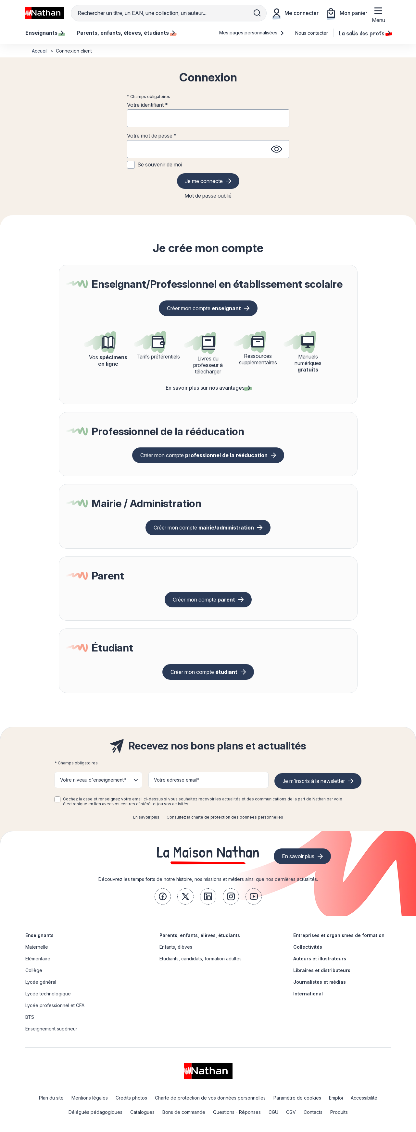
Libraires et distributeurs (321, 970)
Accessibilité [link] (364, 1098)
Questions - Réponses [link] (237, 1112)
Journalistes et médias (319, 982)
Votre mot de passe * (152, 135)
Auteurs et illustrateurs (319, 958)
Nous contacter (311, 33)
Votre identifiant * (147, 105)
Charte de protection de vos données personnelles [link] (210, 1098)
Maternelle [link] (36, 947)
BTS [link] (29, 1017)
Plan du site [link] (51, 1098)
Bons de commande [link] (183, 1112)
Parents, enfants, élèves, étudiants (199, 935)
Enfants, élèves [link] (175, 947)
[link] (163, 896)
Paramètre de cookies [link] (297, 1098)
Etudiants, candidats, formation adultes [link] (200, 958)
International (308, 993)
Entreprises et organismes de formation (338, 935)
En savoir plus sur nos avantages (208, 387)
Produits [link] (339, 1112)
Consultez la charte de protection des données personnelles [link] (225, 817)
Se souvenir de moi (159, 164)
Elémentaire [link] (37, 958)
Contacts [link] (313, 1112)
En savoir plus (146, 817)
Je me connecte (204, 181)
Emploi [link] (336, 1098)
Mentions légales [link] (89, 1098)
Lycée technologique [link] (48, 993)
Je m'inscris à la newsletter (314, 781)
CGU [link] (273, 1112)
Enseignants (39, 935)
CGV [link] (291, 1112)
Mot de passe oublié (208, 195)
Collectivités (307, 947)
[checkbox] (57, 799)
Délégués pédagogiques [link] (95, 1112)
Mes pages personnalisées (251, 32)
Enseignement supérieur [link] (51, 1028)
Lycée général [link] (40, 982)
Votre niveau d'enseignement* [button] (93, 780)
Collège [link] (33, 970)
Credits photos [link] (131, 1098)
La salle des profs (365, 33)
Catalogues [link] (142, 1112)
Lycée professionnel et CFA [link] (54, 1005)
